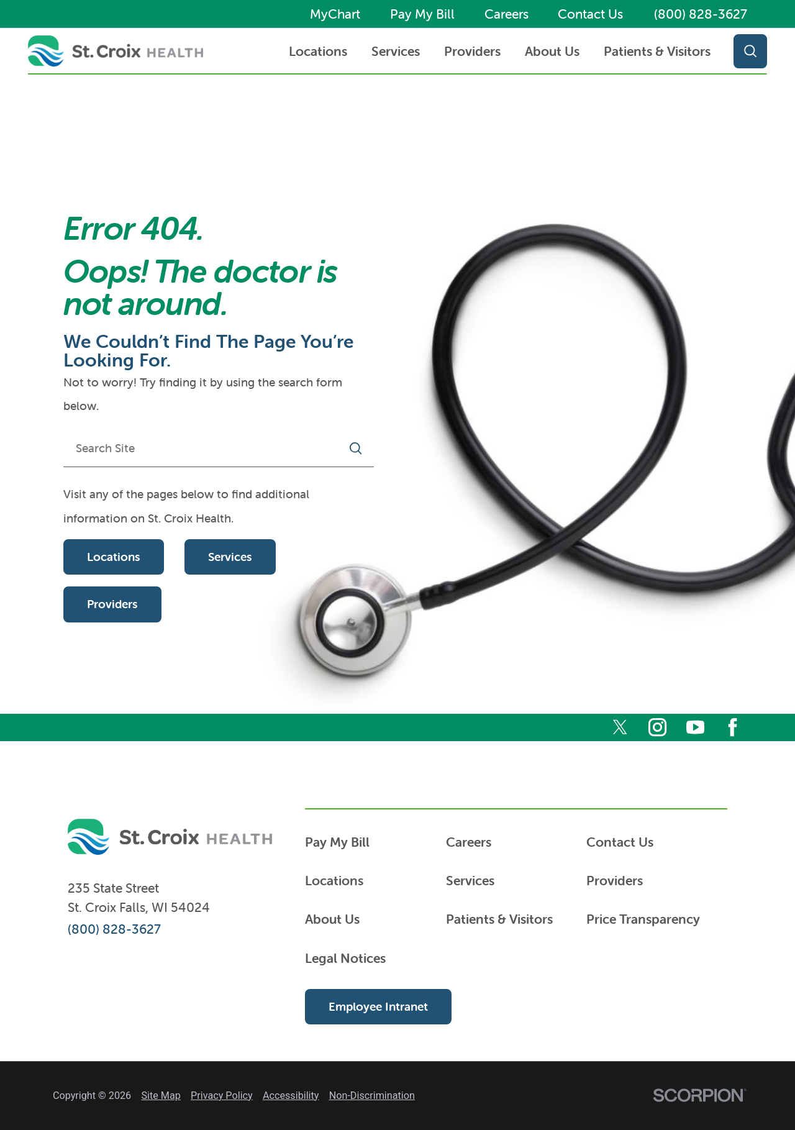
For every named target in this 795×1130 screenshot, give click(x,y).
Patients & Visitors (657, 51)
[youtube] (695, 727)
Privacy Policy (222, 1095)
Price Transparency (643, 919)
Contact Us (590, 14)
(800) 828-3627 (700, 14)
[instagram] (657, 727)
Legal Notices (345, 958)
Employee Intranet (378, 1006)
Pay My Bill (422, 14)
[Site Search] (744, 51)
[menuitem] (318, 51)
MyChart (335, 14)
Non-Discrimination (372, 1095)
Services (395, 51)
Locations (318, 51)
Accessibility (291, 1095)
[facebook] (733, 727)
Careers (506, 14)
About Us (552, 51)
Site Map (160, 1095)
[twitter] (620, 727)
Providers (472, 51)
